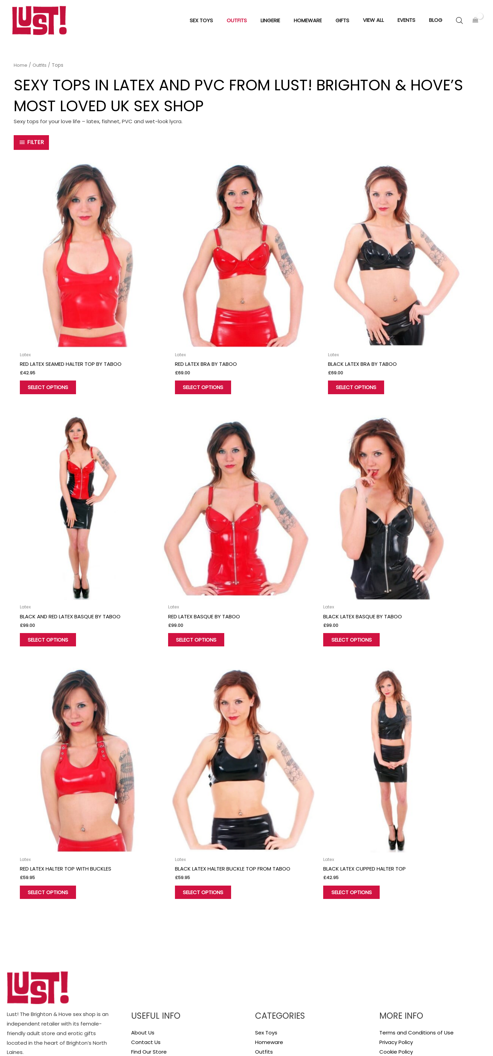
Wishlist (140, 950)
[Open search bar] (459, 22)
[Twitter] (26, 991)
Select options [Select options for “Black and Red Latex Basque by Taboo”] (408, 351)
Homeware (269, 922)
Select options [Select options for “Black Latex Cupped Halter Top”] (54, 771)
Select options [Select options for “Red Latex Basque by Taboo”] (54, 558)
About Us (142, 912)
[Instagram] (43, 991)
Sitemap (475, 1036)
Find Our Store (149, 931)
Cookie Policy (396, 931)
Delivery (389, 941)
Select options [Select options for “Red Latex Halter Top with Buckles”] (290, 558)
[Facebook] (10, 991)
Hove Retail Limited (31, 1030)
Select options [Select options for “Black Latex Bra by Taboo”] (290, 345)
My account (146, 941)
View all (264, 950)
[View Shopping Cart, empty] (475, 22)
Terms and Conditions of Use (416, 912)
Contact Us (146, 922)
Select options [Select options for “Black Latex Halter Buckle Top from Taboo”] (408, 563)
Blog (384, 950)
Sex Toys (266, 912)
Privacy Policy (396, 922)
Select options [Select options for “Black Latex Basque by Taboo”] (172, 558)
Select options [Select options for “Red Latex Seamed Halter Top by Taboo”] (54, 351)
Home (20, 69)
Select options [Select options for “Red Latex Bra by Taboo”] (172, 345)
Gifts (261, 941)
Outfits (41, 69)
